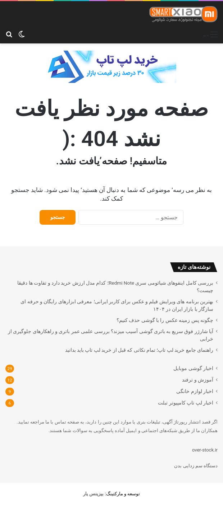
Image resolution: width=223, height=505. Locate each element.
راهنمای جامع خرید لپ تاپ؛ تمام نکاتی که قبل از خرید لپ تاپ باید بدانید (139, 350)
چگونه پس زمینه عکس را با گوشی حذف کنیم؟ (165, 320)
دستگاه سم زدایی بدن (196, 465)
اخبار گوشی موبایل (193, 368)
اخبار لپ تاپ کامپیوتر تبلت (185, 403)
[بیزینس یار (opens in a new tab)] (93, 493)
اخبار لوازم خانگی (194, 391)
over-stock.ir (205, 450)
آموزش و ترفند (197, 380)
